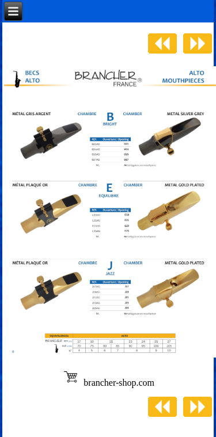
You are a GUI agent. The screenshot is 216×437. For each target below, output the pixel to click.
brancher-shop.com (119, 382)
